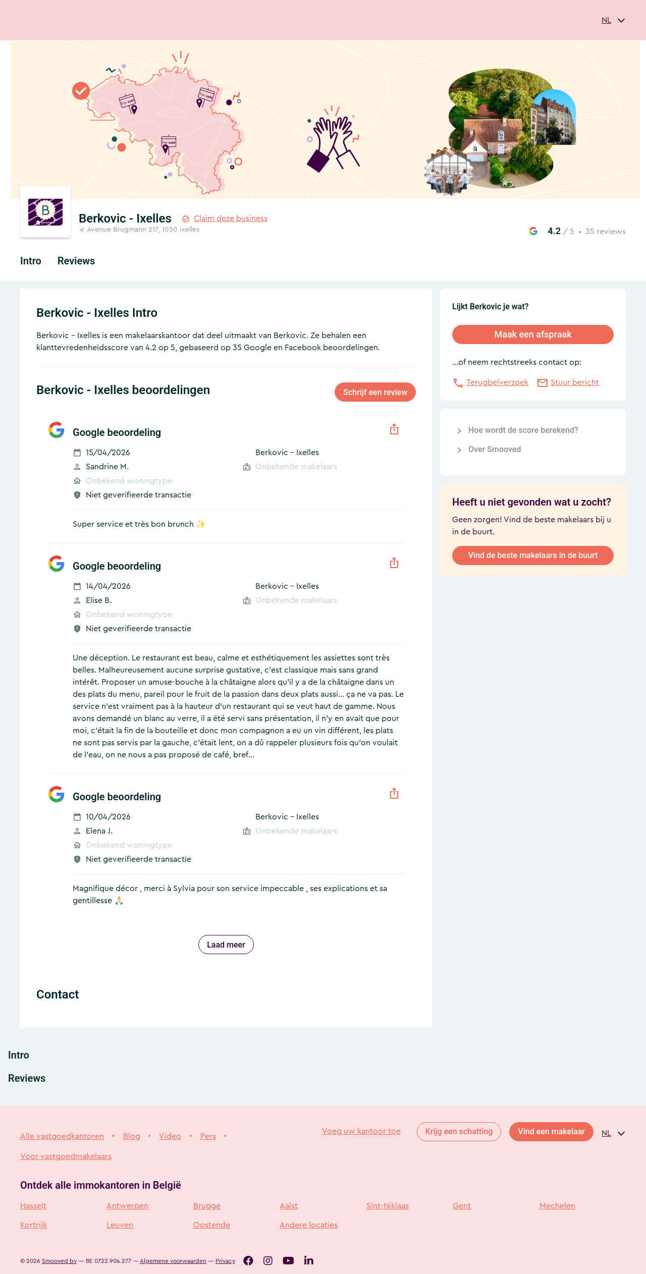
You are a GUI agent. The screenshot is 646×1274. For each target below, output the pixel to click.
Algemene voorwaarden (173, 1261)
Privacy (225, 1261)
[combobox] (614, 20)
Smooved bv (59, 1261)
